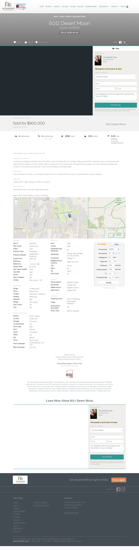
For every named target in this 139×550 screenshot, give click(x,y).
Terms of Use (36, 541)
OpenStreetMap (117, 237)
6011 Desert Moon (79, 16)
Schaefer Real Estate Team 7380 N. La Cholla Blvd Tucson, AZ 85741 (75, 505)
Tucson (61, 16)
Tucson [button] (65, 6)
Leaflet (110, 237)
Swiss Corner (19, 511)
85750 (68, 16)
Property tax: (103, 265)
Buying (73, 6)
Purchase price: (103, 249)
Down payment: (103, 253)
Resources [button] (103, 6)
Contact (17, 532)
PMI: (106, 273)
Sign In (124, 7)
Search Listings (40, 503)
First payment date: (102, 277)
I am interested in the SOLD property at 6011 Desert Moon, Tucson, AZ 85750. (116, 96)
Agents (57, 6)
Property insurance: (101, 269)
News (15, 526)
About (16, 506)
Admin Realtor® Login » (21, 541)
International (19, 523)
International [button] (90, 6)
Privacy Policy (126, 110)
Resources (18, 529)
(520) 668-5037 (108, 59)
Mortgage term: (103, 257)
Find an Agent (119, 480)
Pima (55, 16)
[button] (69, 216)
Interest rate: (103, 261)
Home (42, 6)
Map (115, 49)
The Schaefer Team (110, 57)
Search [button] (48, 6)
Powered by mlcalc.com (109, 288)
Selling (81, 6)
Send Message (116, 105)
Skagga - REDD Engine (74, 541)
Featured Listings (41, 506)
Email (105, 62)
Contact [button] (114, 6)
